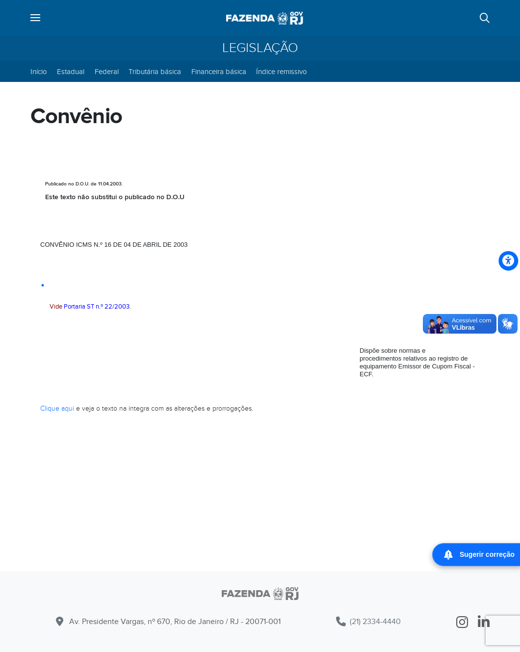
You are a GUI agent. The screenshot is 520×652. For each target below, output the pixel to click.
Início (38, 71)
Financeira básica (218, 71)
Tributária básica (155, 71)
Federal (107, 71)
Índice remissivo (281, 71)
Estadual (70, 71)
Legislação (260, 48)
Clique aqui (57, 408)
